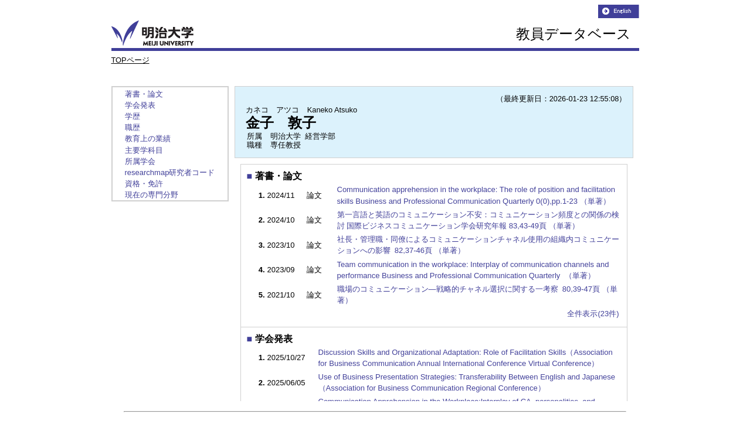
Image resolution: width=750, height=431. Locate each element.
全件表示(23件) (593, 313)
